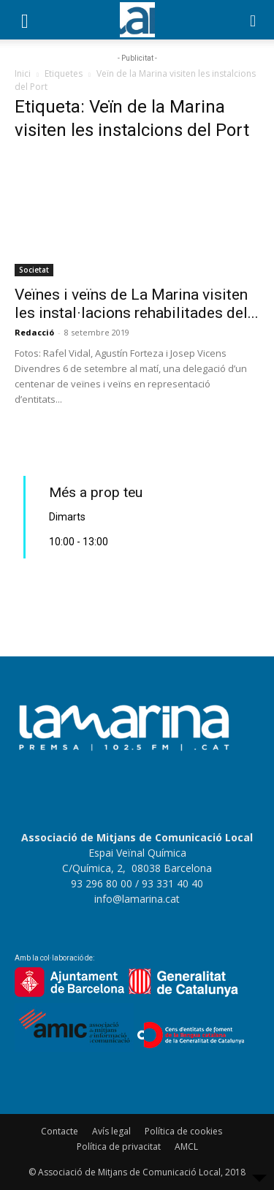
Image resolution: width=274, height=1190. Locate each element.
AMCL (186, 1146)
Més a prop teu (95, 492)
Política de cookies (183, 1131)
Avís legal (111, 1131)
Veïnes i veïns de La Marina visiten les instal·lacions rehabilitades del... (137, 304)
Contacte (59, 1131)
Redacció (34, 332)
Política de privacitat (119, 1146)
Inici (23, 73)
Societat (34, 270)
